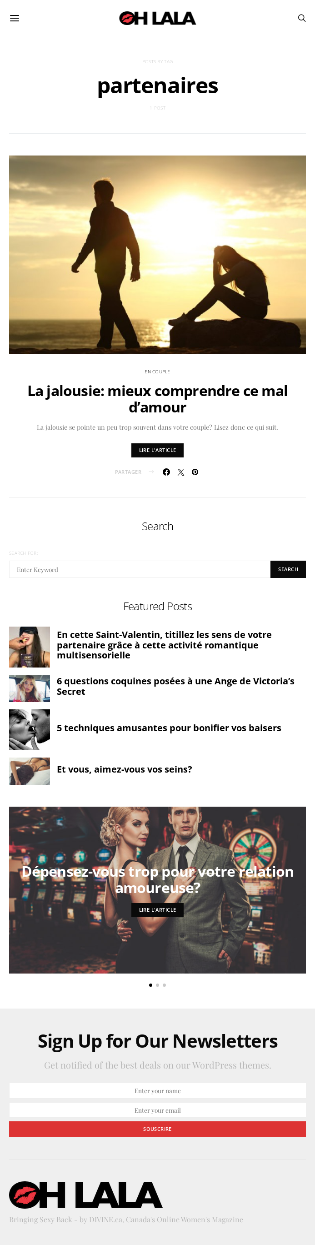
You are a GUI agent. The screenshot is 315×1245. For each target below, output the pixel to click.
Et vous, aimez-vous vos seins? (124, 769)
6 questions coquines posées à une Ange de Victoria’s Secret (176, 686)
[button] (150, 985)
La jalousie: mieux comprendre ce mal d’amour (157, 399)
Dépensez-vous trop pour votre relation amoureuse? (157, 879)
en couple (157, 371)
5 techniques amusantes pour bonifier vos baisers (169, 728)
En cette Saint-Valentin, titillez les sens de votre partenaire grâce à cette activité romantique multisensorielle (164, 644)
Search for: (23, 553)
